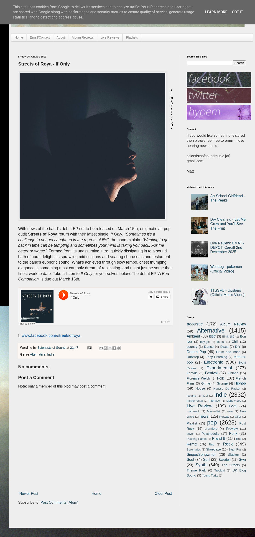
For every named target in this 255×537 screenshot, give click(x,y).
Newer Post (28, 493)
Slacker (233, 454)
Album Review (233, 324)
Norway (224, 416)
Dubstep (193, 357)
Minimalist (213, 411)
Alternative (37, 354)
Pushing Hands (197, 438)
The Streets (231, 465)
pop (212, 422)
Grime (205, 383)
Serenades (194, 449)
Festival (211, 373)
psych (190, 433)
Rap (238, 438)
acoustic (195, 324)
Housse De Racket (226, 388)
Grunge (222, 383)
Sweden (225, 459)
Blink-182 (228, 336)
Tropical (219, 470)
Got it (237, 12)
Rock (228, 444)
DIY (238, 346)
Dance (209, 346)
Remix (192, 444)
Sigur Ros (235, 449)
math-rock (193, 411)
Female (192, 373)
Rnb (211, 444)
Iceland (191, 395)
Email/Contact (40, 37)
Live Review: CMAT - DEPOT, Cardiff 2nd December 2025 (227, 247)
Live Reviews (110, 37)
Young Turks (210, 475)
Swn (242, 459)
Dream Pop (196, 352)
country (192, 346)
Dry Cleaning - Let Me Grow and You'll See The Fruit (228, 223)
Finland (233, 373)
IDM (205, 395)
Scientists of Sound (52, 347)
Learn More (216, 12)
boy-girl (205, 341)
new (230, 411)
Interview (214, 400)
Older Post (163, 493)
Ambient (193, 336)
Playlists (132, 37)
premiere (211, 428)
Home (19, 37)
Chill (235, 341)
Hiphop (240, 383)
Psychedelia (210, 433)
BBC (212, 336)
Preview (232, 428)
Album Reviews (83, 37)
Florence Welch (198, 378)
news (204, 416)
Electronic (213, 362)
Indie (50, 354)
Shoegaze (213, 449)
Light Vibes (233, 400)
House (200, 388)
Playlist (192, 423)
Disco (224, 346)
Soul (190, 459)
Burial (220, 341)
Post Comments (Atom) (59, 502)
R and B (218, 438)
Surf (206, 459)
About (61, 37)
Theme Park (196, 470)
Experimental (219, 367)
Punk (233, 433)
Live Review (199, 405)
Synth (201, 464)
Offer (238, 416)
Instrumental (195, 400)
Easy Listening (216, 357)
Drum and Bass (228, 352)
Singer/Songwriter (201, 454)
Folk (220, 378)
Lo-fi (232, 406)
